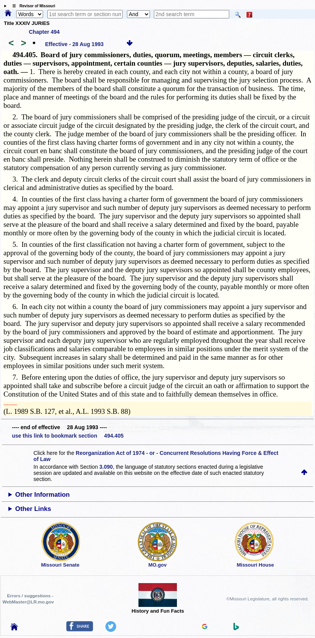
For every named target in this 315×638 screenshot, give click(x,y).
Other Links (33, 508)
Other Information (42, 494)
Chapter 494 (44, 32)
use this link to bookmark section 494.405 (67, 436)
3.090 (106, 467)
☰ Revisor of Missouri (31, 6)
